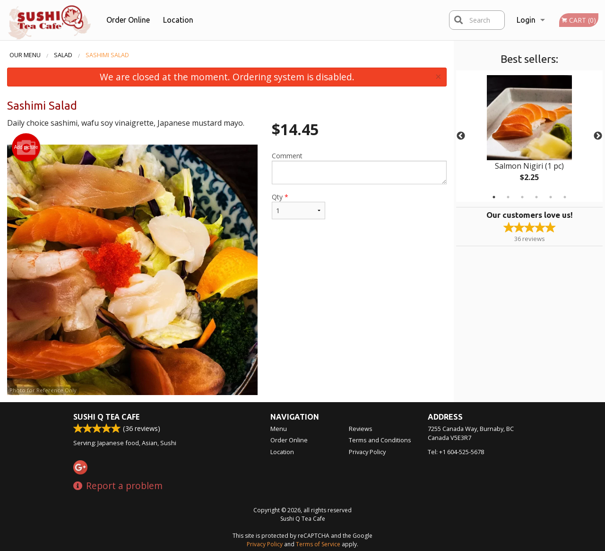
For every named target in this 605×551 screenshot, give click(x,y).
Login (526, 20)
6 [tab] (565, 197)
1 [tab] (494, 197)
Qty (298, 205)
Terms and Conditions (380, 440)
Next (598, 136)
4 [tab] (536, 197)
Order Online (128, 20)
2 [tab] (508, 197)
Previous (461, 136)
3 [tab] (522, 197)
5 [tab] (550, 197)
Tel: (456, 452)
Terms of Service (318, 544)
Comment (359, 167)
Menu (278, 428)
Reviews (360, 428)
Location (178, 20)
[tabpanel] (529, 136)
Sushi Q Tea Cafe (106, 417)
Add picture (26, 147)
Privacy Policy (367, 452)
